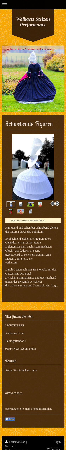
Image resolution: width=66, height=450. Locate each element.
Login (57, 442)
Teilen (10, 419)
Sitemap (10, 446)
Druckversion (15, 442)
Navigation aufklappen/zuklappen (33, 4)
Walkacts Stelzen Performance (33, 21)
